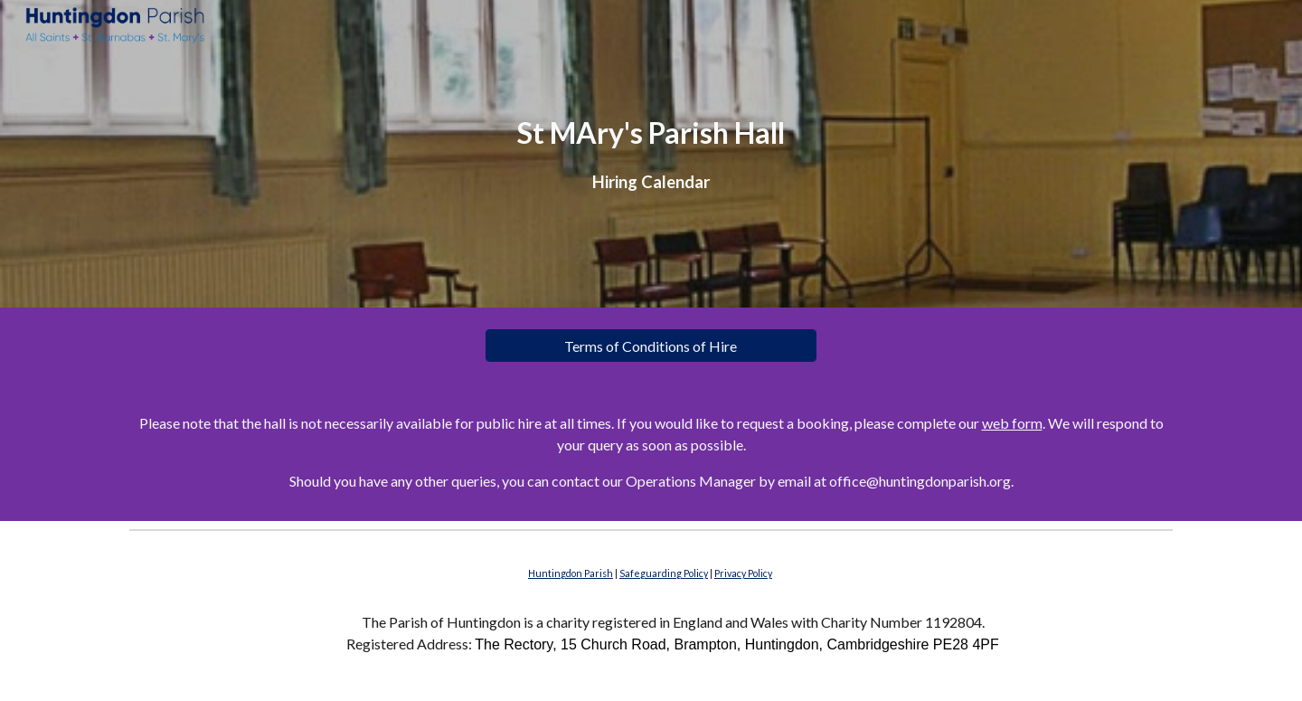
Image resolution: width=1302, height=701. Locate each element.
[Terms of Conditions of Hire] (650, 346)
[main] (651, 154)
